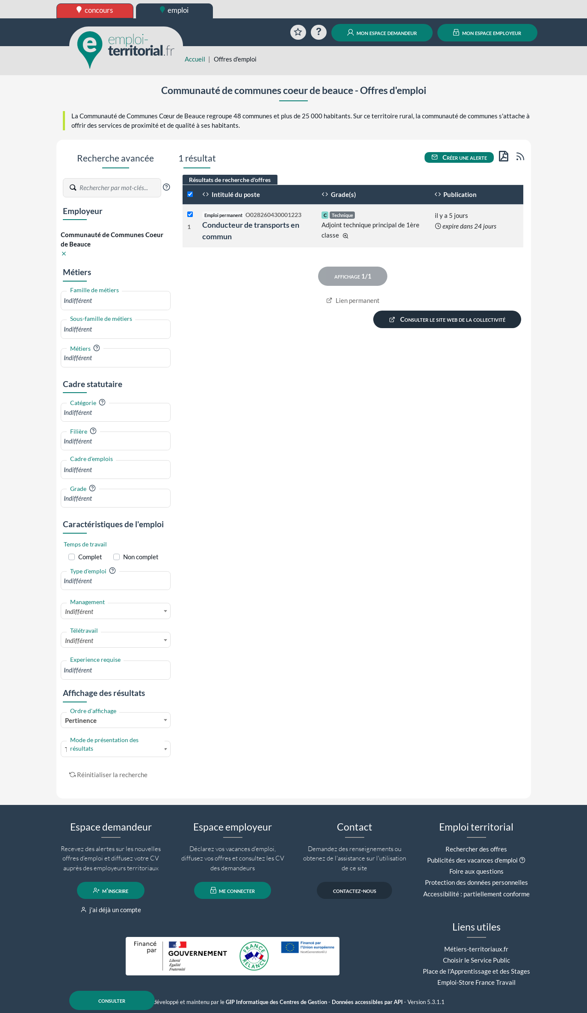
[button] (166, 187)
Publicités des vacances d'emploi (472, 860)
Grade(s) (339, 194)
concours (95, 10)
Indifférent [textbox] (79, 611)
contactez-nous (354, 890)
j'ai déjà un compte (111, 909)
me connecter (232, 890)
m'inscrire (111, 890)
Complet (90, 557)
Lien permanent (353, 300)
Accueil (195, 59)
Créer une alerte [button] (459, 157)
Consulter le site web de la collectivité (447, 319)
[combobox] (116, 300)
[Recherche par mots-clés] (119, 188)
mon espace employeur (487, 32)
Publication (455, 194)
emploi (174, 10)
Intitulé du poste (231, 194)
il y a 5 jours (451, 215)
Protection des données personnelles (476, 882)
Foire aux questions (476, 871)
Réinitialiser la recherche (108, 774)
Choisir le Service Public (476, 960)
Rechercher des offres (476, 849)
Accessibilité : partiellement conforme (476, 894)
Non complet (141, 557)
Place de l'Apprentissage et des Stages (476, 971)
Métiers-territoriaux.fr (476, 949)
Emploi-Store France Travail (476, 982)
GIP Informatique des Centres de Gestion (276, 1002)
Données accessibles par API (367, 1002)
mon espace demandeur (382, 32)
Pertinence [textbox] (81, 720)
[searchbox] (116, 300)
